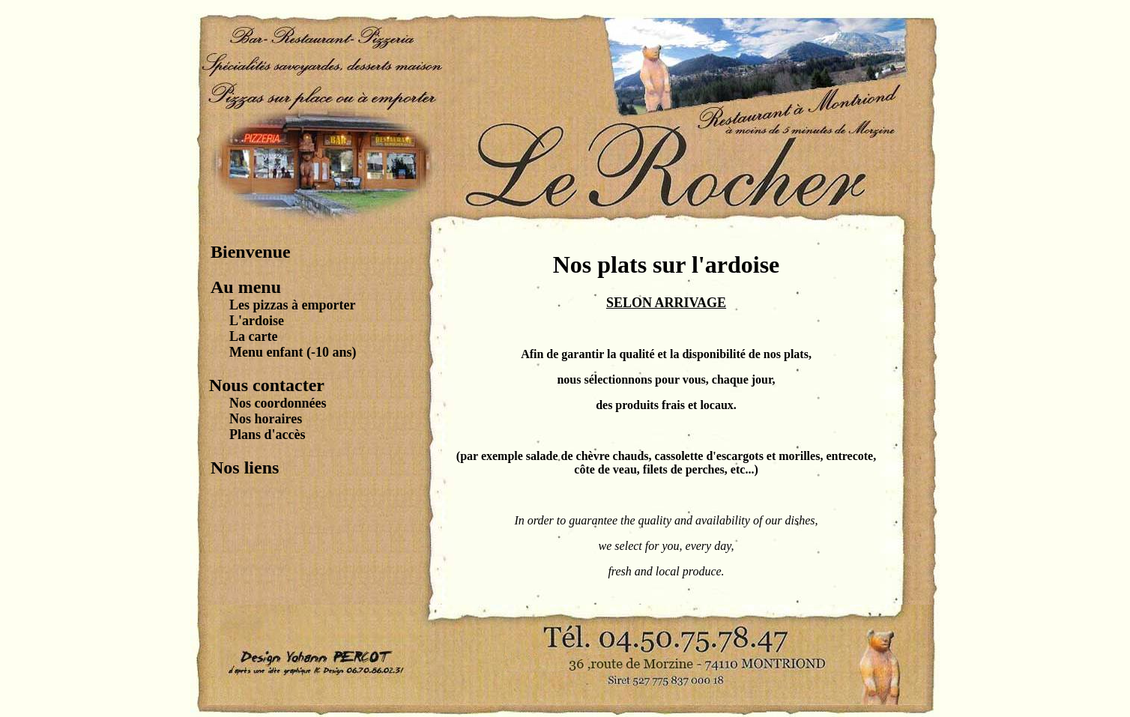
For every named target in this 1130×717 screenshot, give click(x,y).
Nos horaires (265, 418)
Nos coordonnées (278, 403)
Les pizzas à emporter (292, 304)
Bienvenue (251, 251)
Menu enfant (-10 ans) (293, 352)
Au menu (246, 287)
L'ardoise (256, 320)
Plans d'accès (267, 434)
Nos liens (245, 467)
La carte (253, 336)
